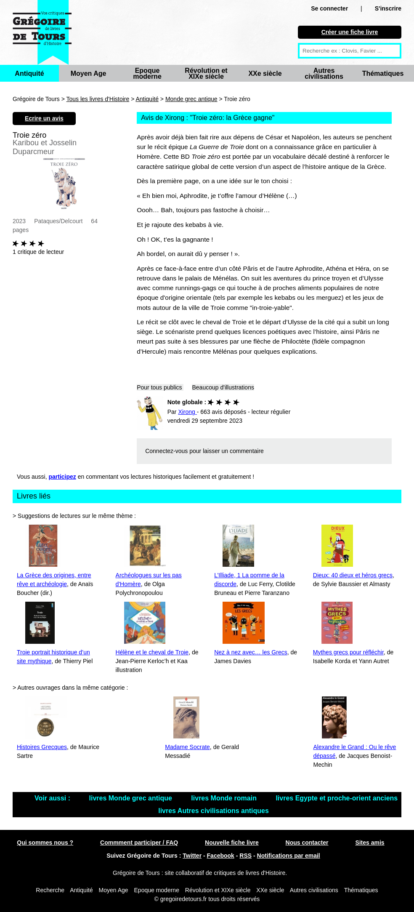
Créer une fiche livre (349, 32)
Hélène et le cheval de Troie (152, 652)
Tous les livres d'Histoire (98, 99)
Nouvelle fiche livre (232, 842)
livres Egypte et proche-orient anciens (337, 798)
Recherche (50, 890)
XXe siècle (264, 73)
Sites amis (369, 842)
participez (62, 476)
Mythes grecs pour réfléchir (348, 652)
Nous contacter (307, 842)
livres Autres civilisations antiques (213, 810)
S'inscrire (388, 8)
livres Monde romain (224, 798)
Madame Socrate (187, 747)
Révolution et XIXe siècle (206, 73)
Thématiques (383, 73)
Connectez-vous (166, 451)
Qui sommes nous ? (45, 842)
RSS (245, 855)
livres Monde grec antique (131, 798)
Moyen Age (88, 73)
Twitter (192, 855)
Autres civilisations (324, 73)
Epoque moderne (147, 73)
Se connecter (329, 8)
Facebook (220, 855)
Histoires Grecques (42, 747)
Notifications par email (288, 855)
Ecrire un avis (44, 118)
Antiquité (29, 73)
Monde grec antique (191, 99)
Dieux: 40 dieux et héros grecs (353, 575)
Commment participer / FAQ (139, 842)
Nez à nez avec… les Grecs (250, 652)
